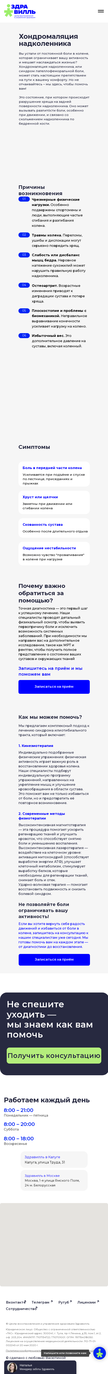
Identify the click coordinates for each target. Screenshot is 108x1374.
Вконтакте (16, 1302)
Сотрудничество (21, 1309)
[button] (54, 687)
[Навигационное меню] (101, 11)
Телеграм (40, 1302)
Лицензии (86, 1302)
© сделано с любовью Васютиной (36, 1358)
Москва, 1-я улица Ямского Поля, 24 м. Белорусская (52, 1180)
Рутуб (63, 1302)
